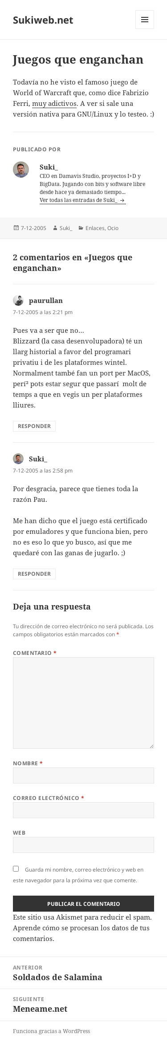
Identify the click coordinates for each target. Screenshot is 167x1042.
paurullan (46, 300)
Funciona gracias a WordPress (51, 1031)
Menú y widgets (145, 28)
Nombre (28, 763)
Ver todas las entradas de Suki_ (79, 200)
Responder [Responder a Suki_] (34, 574)
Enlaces (95, 228)
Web (19, 832)
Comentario (35, 653)
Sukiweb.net (43, 19)
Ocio (112, 228)
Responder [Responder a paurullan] (34, 426)
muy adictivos (54, 103)
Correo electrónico (49, 798)
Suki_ (66, 228)
